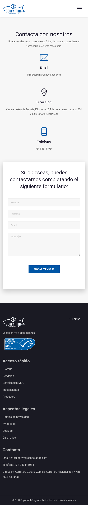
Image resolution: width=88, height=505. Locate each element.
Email (44, 67)
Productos (9, 396)
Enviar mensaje (44, 269)
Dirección (44, 102)
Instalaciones (11, 389)
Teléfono (44, 141)
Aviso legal (9, 423)
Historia (7, 369)
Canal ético (9, 437)
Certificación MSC (13, 382)
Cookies (8, 430)
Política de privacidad (16, 417)
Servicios (8, 376)
